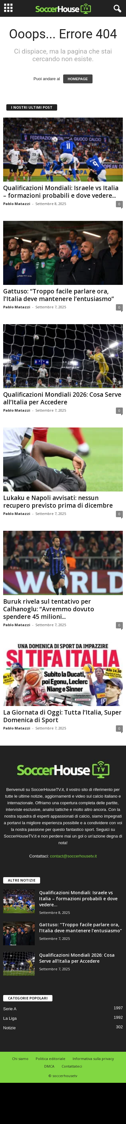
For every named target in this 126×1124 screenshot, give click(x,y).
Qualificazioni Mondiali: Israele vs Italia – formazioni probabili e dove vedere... (60, 192)
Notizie (9, 1027)
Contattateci (72, 1066)
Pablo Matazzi (16, 203)
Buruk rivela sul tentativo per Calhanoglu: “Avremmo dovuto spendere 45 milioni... (48, 609)
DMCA (49, 1066)
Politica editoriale (50, 1058)
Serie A (9, 1008)
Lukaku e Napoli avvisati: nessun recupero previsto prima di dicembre (58, 502)
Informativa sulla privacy (93, 1058)
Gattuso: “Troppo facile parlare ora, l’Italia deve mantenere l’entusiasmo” (58, 295)
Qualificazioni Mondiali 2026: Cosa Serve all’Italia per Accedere (62, 398)
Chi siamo (20, 1058)
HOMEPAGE (78, 79)
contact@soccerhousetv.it (73, 856)
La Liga (10, 1018)
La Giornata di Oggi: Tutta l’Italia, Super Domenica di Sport (62, 716)
